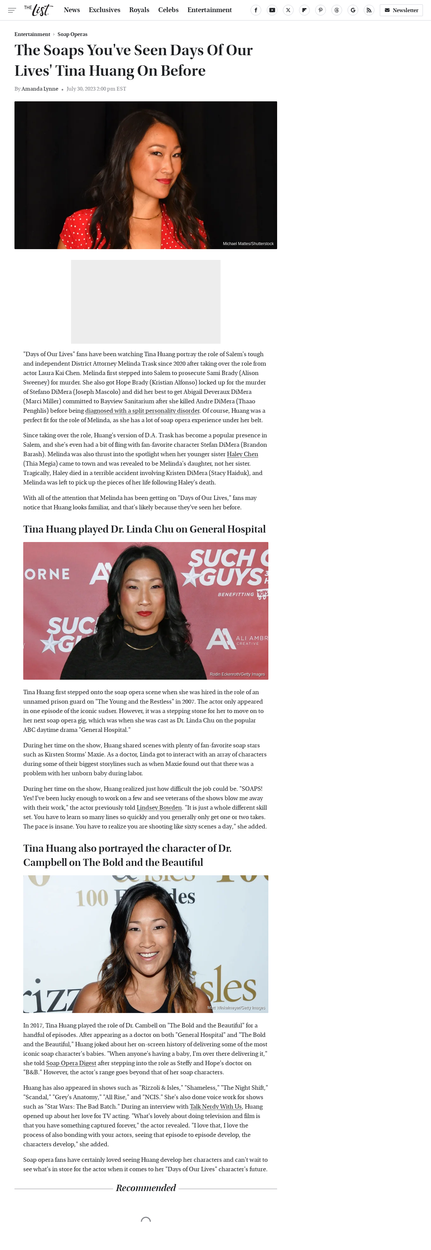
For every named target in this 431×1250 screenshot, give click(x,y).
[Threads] (336, 10)
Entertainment (210, 10)
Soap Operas (73, 34)
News (72, 10)
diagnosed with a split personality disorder (142, 410)
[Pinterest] (320, 10)
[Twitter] (288, 10)
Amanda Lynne (40, 89)
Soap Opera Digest (71, 1063)
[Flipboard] (304, 10)
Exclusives (105, 10)
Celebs (168, 10)
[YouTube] (272, 10)
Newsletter (401, 10)
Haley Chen (242, 454)
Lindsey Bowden (159, 807)
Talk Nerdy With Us (216, 1106)
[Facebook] (256, 10)
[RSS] (369, 10)
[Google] (352, 10)
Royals (139, 10)
